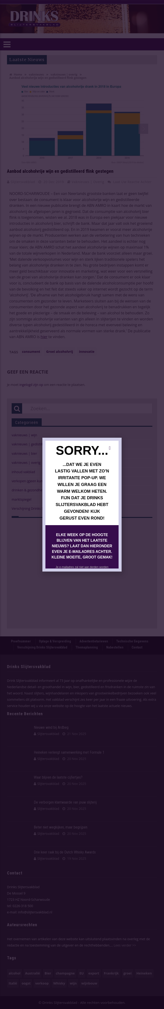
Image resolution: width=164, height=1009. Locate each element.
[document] (82, 504)
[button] (109, 448)
